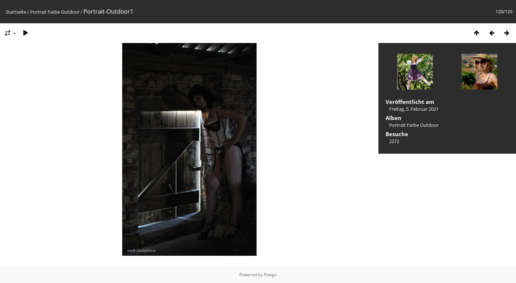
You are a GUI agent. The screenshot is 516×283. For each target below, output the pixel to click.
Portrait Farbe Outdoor (55, 12)
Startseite (16, 12)
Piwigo (270, 275)
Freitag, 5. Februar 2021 (414, 109)
